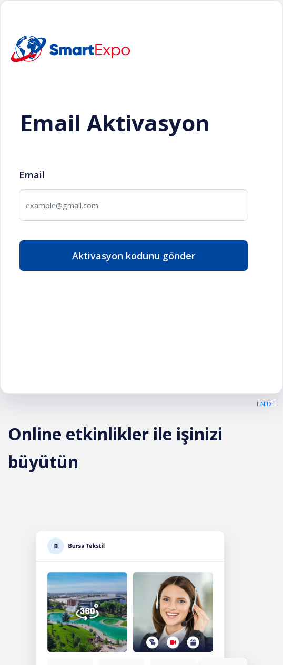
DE (271, 403)
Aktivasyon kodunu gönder (133, 255)
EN (261, 403)
